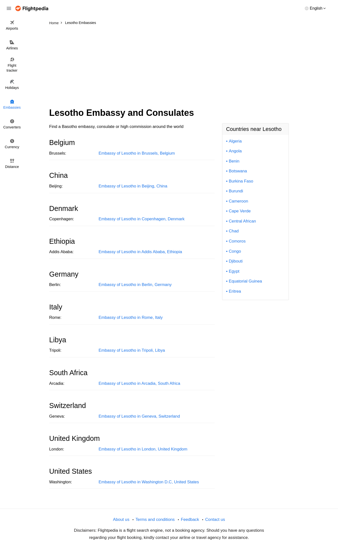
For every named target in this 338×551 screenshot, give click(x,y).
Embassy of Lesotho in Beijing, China (133, 186)
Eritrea (235, 291)
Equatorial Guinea (245, 281)
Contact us (215, 519)
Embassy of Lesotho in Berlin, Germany (135, 284)
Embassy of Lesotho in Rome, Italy (131, 317)
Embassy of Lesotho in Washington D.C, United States (149, 482)
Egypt (234, 271)
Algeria (235, 141)
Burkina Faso (241, 181)
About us (121, 519)
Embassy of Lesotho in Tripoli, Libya (132, 350)
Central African (242, 221)
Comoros (237, 241)
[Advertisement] (169, 64)
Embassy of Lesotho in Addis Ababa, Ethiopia (140, 251)
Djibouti (236, 261)
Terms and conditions (155, 519)
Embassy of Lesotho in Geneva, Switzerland (139, 416)
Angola (235, 151)
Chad (234, 231)
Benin (234, 161)
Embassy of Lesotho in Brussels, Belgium (137, 153)
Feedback (190, 519)
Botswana (238, 171)
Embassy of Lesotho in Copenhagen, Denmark (142, 219)
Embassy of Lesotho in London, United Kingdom (143, 449)
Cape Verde (240, 211)
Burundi (236, 191)
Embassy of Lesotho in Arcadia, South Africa (139, 383)
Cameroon (238, 201)
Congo (235, 251)
